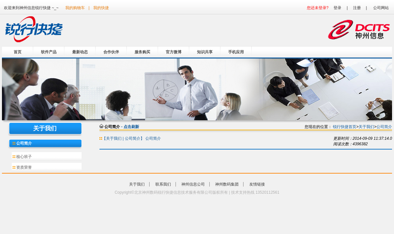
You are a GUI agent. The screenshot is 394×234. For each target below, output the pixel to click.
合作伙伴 (111, 52)
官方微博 (173, 52)
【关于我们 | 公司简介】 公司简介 (131, 138)
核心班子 (23, 156)
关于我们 (366, 126)
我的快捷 (101, 8)
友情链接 (257, 184)
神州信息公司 (193, 184)
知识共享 (205, 52)
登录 (337, 8)
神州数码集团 (227, 184)
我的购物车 (75, 8)
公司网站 (381, 8)
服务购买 (142, 52)
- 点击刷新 (130, 126)
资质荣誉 (23, 167)
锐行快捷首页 (344, 126)
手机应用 (236, 52)
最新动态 (80, 52)
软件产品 (49, 52)
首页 (17, 52)
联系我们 (163, 184)
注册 (357, 8)
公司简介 (23, 143)
